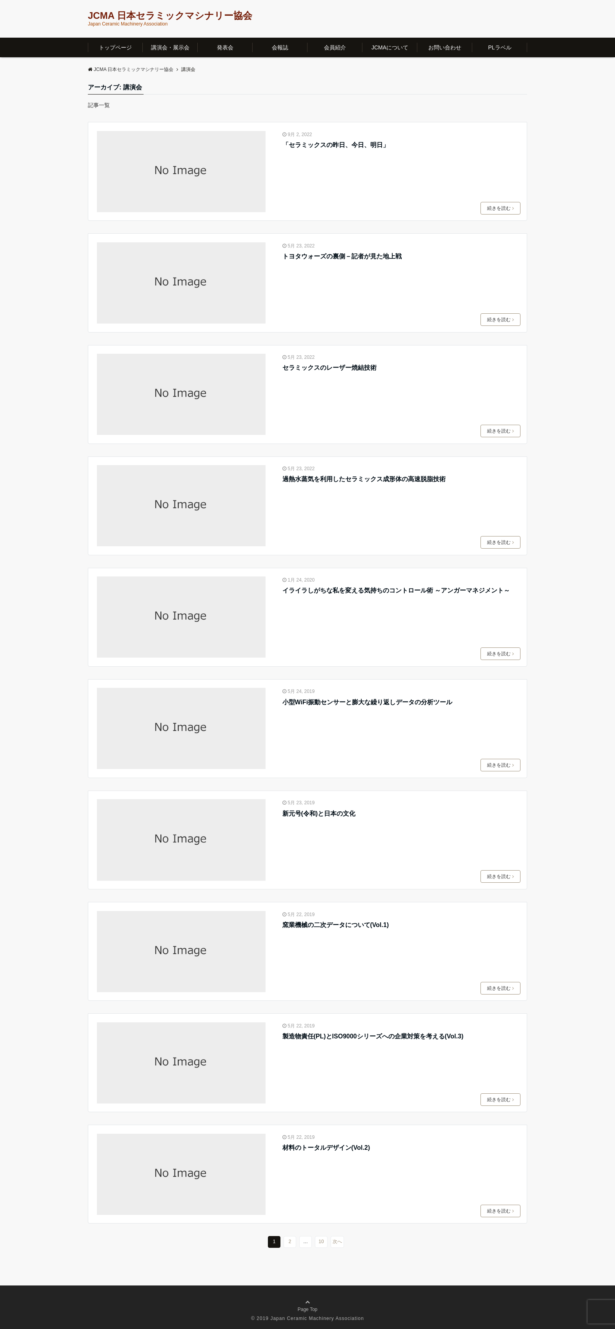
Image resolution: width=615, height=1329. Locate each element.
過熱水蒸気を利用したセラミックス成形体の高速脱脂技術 (364, 479)
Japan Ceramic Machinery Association (317, 1318)
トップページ (115, 47)
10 (321, 1241)
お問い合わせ (444, 47)
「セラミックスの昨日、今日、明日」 (335, 145)
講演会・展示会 (170, 47)
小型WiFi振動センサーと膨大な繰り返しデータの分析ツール (367, 702)
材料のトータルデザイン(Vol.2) (326, 1147)
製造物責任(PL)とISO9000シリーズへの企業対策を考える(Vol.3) (373, 1036)
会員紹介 (335, 47)
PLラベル (499, 47)
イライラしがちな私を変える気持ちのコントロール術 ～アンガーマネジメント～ (396, 590)
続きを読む (500, 208)
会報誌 (280, 47)
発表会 (225, 47)
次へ (337, 1241)
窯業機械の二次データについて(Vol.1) (335, 925)
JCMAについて (389, 47)
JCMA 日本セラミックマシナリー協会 (170, 15)
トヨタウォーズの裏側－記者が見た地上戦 (342, 256)
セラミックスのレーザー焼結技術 (329, 367)
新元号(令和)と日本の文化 (319, 813)
